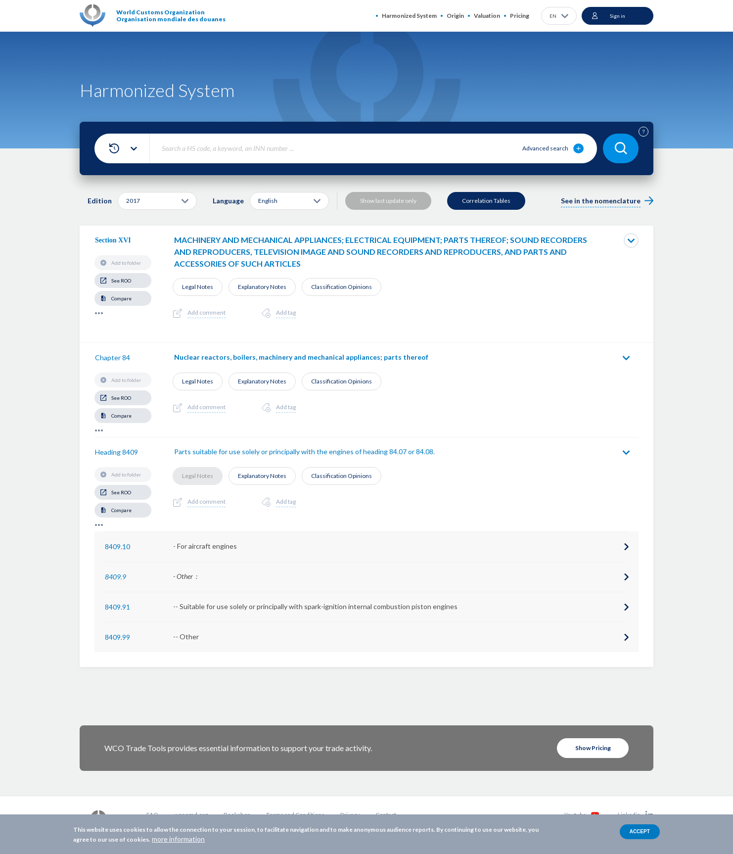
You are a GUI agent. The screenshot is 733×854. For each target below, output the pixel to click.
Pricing (519, 15)
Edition (100, 200)
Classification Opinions (341, 286)
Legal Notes (197, 286)
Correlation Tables (486, 200)
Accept (640, 831)
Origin (455, 15)
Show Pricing (593, 748)
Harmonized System (409, 15)
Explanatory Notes (262, 286)
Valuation (487, 15)
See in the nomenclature (601, 200)
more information (178, 839)
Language (228, 200)
